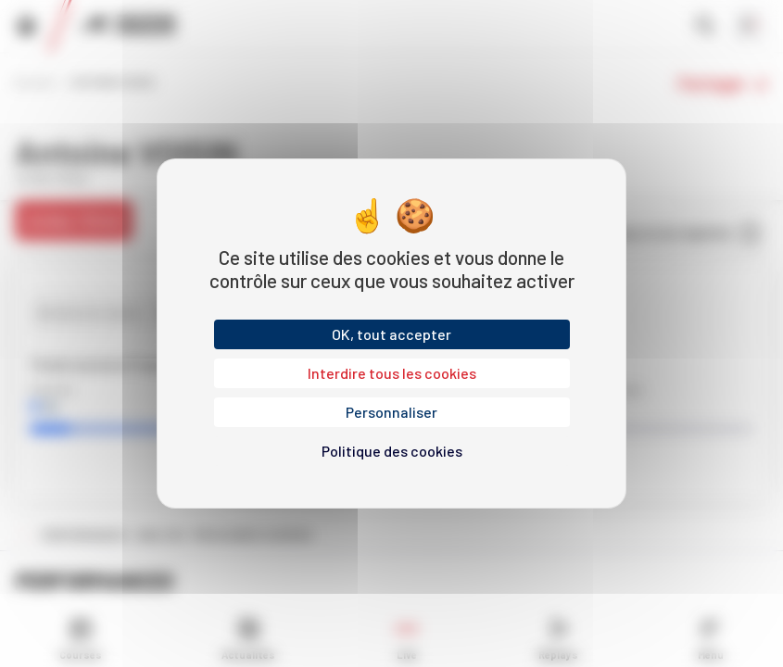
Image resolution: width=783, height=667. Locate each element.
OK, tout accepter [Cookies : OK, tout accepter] (391, 334)
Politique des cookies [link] (392, 450)
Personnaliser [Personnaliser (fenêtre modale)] (391, 412)
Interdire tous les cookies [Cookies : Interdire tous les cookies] (392, 373)
